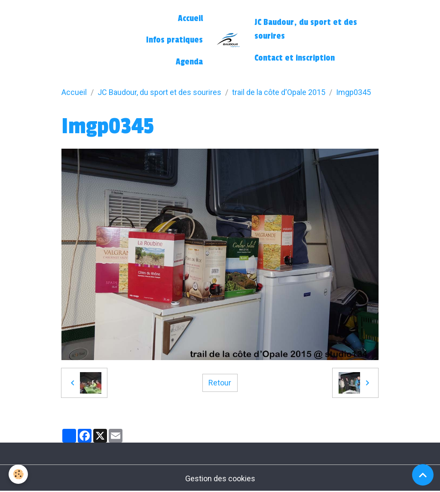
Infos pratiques (174, 40)
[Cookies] (18, 474)
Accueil (190, 18)
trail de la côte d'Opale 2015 (278, 92)
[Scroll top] (423, 475)
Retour (219, 382)
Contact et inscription (294, 58)
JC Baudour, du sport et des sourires (305, 29)
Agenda (189, 62)
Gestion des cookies (220, 478)
